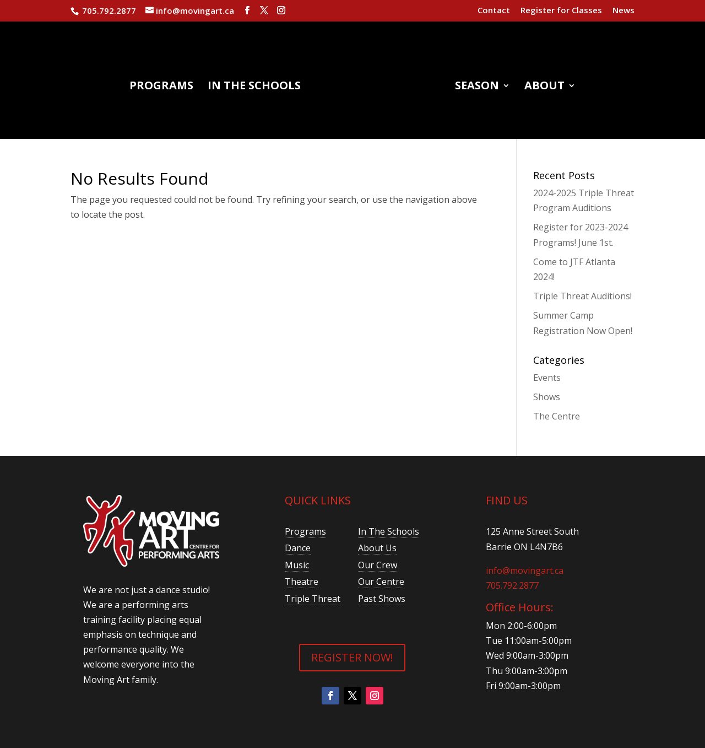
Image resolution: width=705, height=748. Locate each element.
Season (477, 87)
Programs (161, 87)
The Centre (556, 416)
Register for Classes (561, 10)
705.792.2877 (512, 585)
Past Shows (381, 599)
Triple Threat (312, 599)
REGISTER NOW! (352, 657)
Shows (546, 397)
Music (297, 565)
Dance (298, 548)
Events (547, 378)
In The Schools (388, 531)
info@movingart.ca (524, 570)
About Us (377, 548)
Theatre (301, 581)
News (623, 10)
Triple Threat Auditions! (582, 296)
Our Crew (377, 565)
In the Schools (254, 87)
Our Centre (381, 581)
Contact (494, 10)
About (544, 87)
